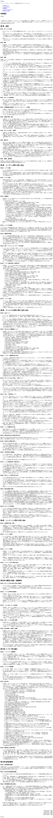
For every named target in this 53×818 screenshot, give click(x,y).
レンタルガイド (6, 6)
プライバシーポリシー (8, 9)
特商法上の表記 (6, 10)
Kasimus (2, 1)
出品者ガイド (6, 5)
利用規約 (5, 8)
